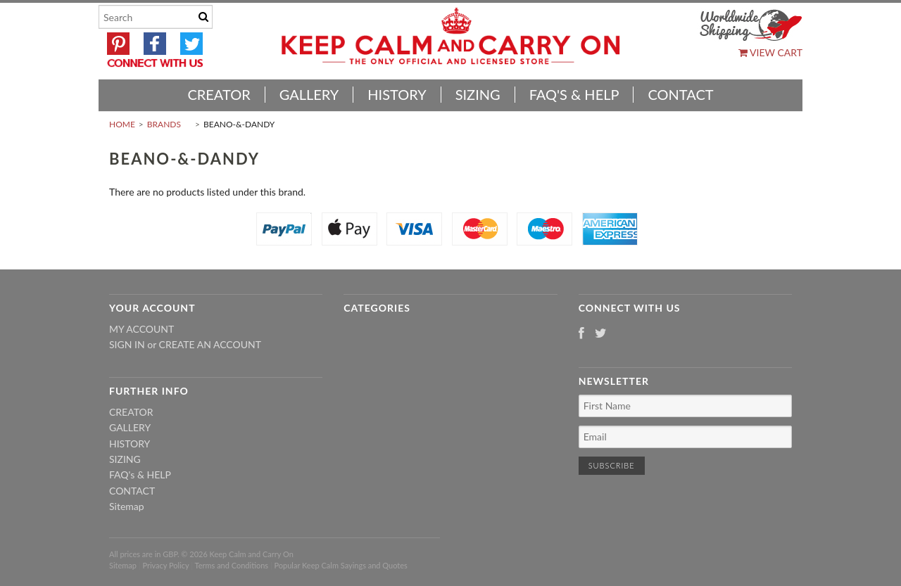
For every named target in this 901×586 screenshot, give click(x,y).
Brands (164, 124)
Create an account (210, 344)
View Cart (770, 52)
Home (122, 124)
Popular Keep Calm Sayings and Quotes (341, 565)
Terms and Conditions (232, 565)
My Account (141, 329)
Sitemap (126, 506)
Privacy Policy (165, 565)
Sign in (127, 344)
